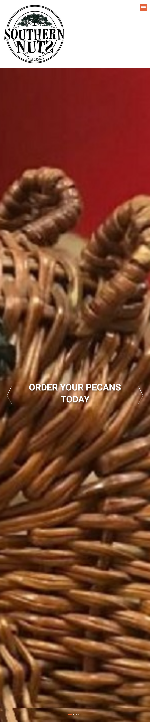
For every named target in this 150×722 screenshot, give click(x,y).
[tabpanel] (75, 395)
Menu (143, 7)
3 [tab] (80, 714)
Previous (9, 395)
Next (140, 395)
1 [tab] (70, 714)
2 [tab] (75, 714)
